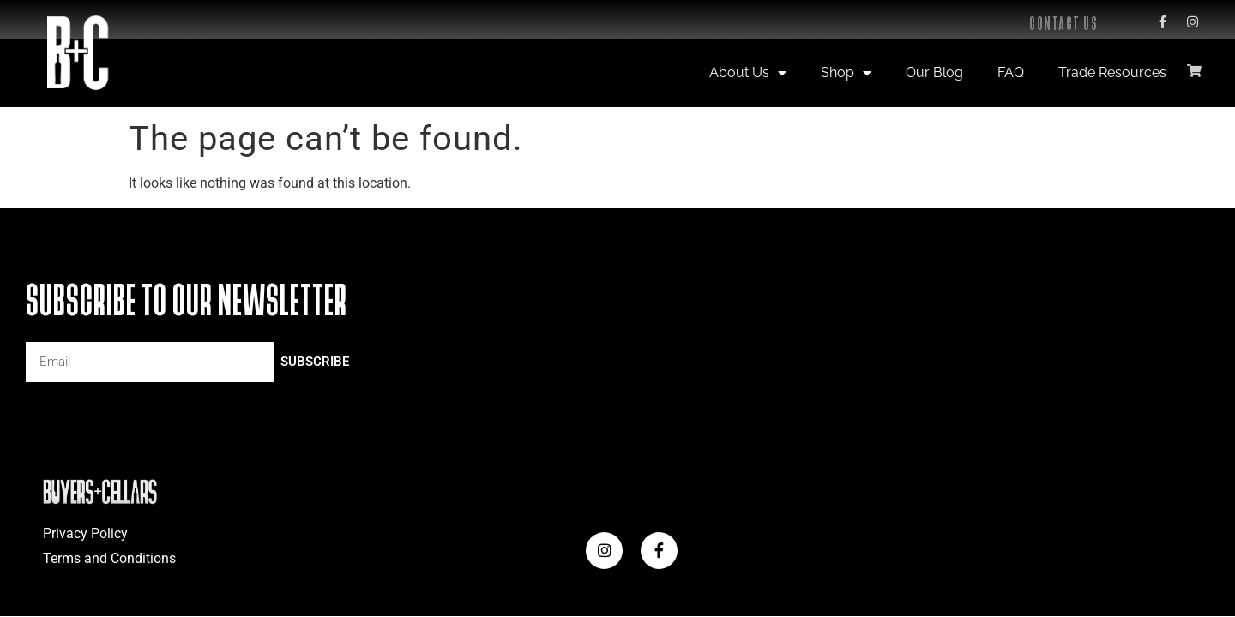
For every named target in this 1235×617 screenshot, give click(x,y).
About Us (747, 72)
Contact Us (1063, 23)
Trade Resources (1112, 72)
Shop (846, 72)
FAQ (1010, 72)
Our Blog (934, 72)
